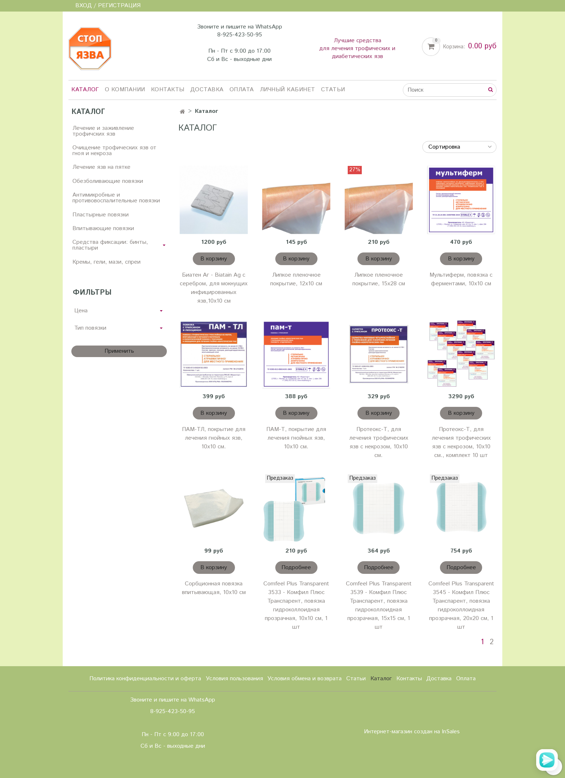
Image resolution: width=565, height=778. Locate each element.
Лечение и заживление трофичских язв (103, 131)
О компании (125, 89)
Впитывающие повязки (103, 228)
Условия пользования (234, 678)
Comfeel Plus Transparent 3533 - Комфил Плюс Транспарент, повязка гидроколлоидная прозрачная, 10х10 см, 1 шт (296, 605)
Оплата (242, 89)
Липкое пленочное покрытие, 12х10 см (296, 279)
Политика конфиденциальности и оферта (145, 678)
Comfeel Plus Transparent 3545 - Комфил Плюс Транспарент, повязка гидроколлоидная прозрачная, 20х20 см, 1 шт (461, 605)
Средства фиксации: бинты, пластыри (110, 245)
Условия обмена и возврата (304, 678)
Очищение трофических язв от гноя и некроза (114, 151)
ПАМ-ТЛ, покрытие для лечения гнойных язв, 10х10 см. (213, 438)
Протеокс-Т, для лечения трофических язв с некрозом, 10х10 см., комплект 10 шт (461, 442)
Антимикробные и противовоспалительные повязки (116, 198)
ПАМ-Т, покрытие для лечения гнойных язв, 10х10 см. (296, 438)
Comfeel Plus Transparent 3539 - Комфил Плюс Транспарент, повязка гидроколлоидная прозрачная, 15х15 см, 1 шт (378, 605)
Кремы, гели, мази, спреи (106, 262)
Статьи (333, 89)
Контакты (167, 89)
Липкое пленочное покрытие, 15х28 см (378, 279)
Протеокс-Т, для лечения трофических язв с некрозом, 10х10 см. (378, 442)
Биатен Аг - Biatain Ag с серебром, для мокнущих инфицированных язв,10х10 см (214, 288)
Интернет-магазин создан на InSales (412, 732)
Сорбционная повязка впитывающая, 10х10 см (214, 588)
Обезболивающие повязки (107, 181)
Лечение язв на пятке (101, 167)
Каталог (85, 89)
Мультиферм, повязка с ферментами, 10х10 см (461, 279)
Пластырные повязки (100, 215)
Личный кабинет (287, 89)
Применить (119, 351)
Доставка (207, 89)
